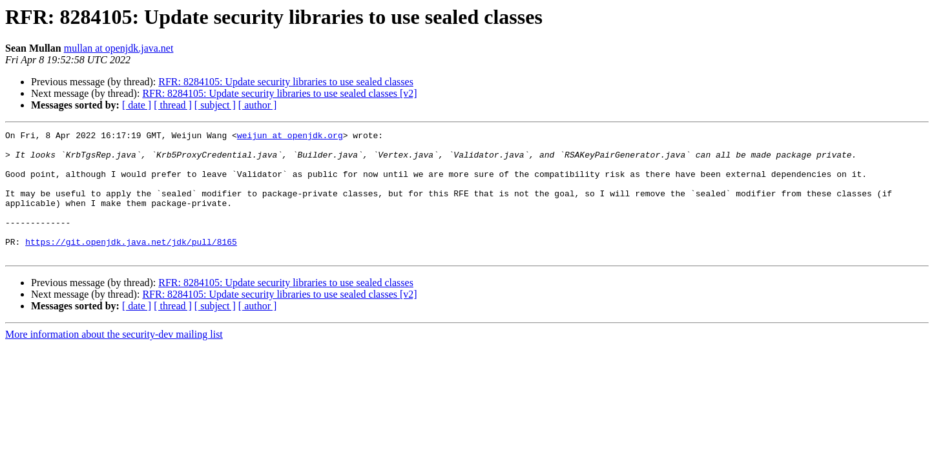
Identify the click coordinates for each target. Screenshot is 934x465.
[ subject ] (215, 104)
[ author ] (257, 104)
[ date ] (136, 104)
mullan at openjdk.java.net (119, 48)
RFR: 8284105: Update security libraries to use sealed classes (285, 81)
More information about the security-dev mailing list (114, 359)
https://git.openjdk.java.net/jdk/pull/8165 (131, 265)
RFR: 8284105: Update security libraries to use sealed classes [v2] (279, 93)
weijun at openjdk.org (290, 137)
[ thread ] (173, 104)
